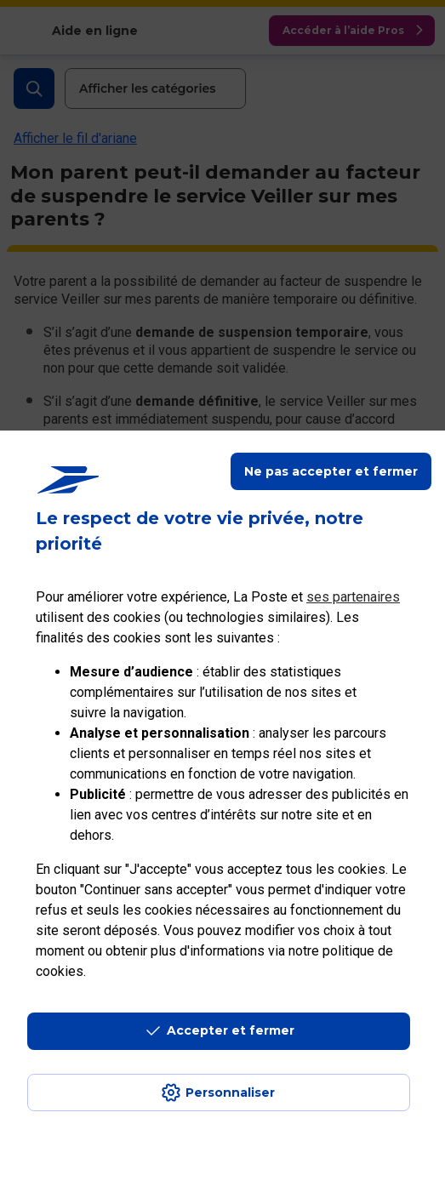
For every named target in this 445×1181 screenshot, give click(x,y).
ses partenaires (353, 597)
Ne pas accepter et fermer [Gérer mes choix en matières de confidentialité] (331, 471)
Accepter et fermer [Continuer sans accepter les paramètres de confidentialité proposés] (230, 1030)
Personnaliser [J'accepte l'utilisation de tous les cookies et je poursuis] (230, 1092)
